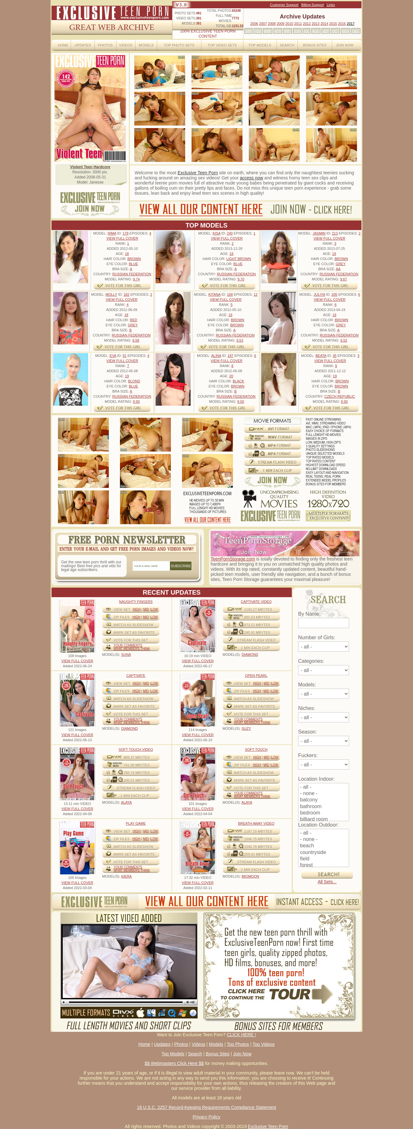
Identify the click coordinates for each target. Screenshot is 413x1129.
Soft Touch (256, 749)
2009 (280, 23)
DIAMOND (250, 654)
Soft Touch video (136, 749)
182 (126, 294)
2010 (289, 23)
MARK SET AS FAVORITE (134, 632)
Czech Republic (340, 396)
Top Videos (264, 1044)
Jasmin (319, 233)
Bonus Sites (315, 45)
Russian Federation (131, 274)
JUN (297, 31)
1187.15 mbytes (258, 831)
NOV (346, 31)
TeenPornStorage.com (233, 558)
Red (133, 320)
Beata (320, 356)
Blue (133, 264)
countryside (323, 853)
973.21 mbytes (257, 625)
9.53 (239, 340)
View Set (122, 610)
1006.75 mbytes (258, 839)
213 (335, 233)
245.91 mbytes (257, 632)
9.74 (136, 279)
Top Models (259, 45)
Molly (111, 294)
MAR (267, 31)
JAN (248, 31)
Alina (216, 356)
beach (323, 846)
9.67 (343, 279)
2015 (333, 23)
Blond (134, 381)
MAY (287, 31)
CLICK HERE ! (241, 1034)
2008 (272, 23)
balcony (323, 800)
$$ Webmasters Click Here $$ (174, 1063)
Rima (112, 233)
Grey (341, 264)
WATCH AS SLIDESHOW (133, 625)
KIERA (126, 876)
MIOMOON (250, 876)
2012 (307, 23)
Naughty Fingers (136, 602)
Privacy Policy (206, 1116)
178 (125, 233)
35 (334, 356)
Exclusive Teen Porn (198, 172)
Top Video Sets (222, 45)
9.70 (240, 279)
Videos (126, 45)
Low (154, 609)
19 (334, 254)
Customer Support (284, 5)
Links (331, 5)
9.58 (135, 340)
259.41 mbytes (257, 854)
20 (231, 376)
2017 (350, 23)
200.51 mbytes (137, 780)
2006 (254, 23)
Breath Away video (256, 823)
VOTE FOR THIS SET (131, 640)
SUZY (246, 728)
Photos (105, 45)
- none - (323, 794)
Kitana (214, 294)
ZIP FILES (122, 617)
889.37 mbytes (137, 757)
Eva (113, 356)
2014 (324, 23)
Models (146, 45)
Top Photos (238, 1044)
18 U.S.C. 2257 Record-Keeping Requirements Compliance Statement (206, 1107)
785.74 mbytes (137, 773)
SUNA (126, 654)
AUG (316, 31)
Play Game (136, 823)
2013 (315, 23)
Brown (134, 259)
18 (127, 254)
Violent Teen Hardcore (90, 167)
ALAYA (126, 802)
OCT (335, 31)
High (137, 609)
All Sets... (327, 881)
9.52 (343, 340)
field (323, 859)
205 (334, 294)
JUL (306, 31)
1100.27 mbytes (258, 610)
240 (230, 233)
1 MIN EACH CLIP (255, 648)
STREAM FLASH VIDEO (256, 640)
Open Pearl (256, 675)
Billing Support (312, 5)
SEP (325, 31)
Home (63, 45)
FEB (257, 31)
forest (323, 865)
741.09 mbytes (137, 765)
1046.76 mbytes (258, 847)
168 (230, 294)
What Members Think (132, 648)
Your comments (128, 645)
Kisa (216, 233)
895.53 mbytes (257, 617)
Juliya (319, 294)
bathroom (323, 807)
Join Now (345, 45)
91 (124, 356)
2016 (342, 23)
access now (251, 177)
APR (278, 31)
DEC (356, 31)
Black (238, 381)
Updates (83, 45)
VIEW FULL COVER (122, 238)
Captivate (135, 675)
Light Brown (238, 259)
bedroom (323, 813)
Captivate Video (256, 602)
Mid (146, 609)
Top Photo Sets (179, 45)
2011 (298, 23)
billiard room (323, 819)
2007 (263, 23)
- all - (323, 787)
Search (287, 45)
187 (230, 356)
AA (338, 269)
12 (255, 294)
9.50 (136, 401)
